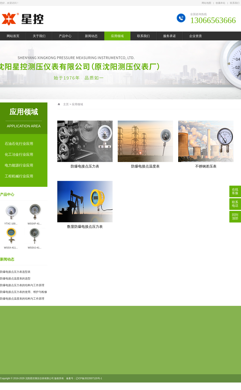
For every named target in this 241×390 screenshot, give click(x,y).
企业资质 (195, 36)
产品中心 (65, 36)
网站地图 (206, 3)
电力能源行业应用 (19, 165)
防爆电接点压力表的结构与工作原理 (22, 285)
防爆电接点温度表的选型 (15, 278)
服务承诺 (169, 36)
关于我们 (39, 36)
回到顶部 (235, 216)
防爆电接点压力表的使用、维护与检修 (23, 291)
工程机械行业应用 (19, 176)
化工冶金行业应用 (19, 154)
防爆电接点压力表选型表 (15, 271)
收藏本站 (220, 3)
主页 (66, 104)
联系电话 (235, 203)
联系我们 (234, 3)
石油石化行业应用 (19, 144)
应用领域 (117, 36)
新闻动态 (91, 36)
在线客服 (235, 191)
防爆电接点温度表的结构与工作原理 (22, 298)
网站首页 (13, 36)
